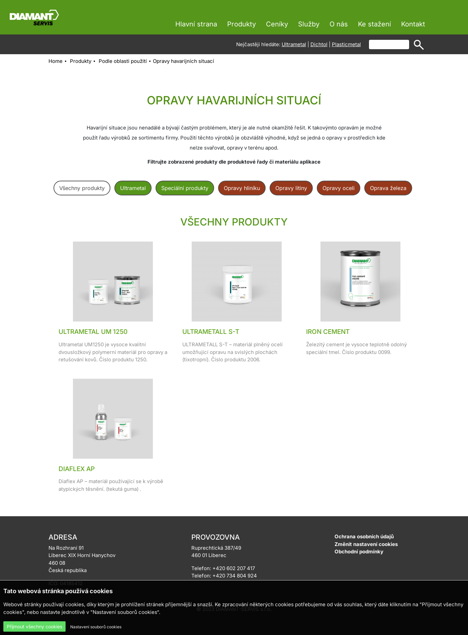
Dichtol (318, 44)
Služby (308, 24)
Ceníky (277, 24)
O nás (339, 24)
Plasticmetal (346, 44)
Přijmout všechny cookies (34, 626)
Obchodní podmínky (359, 551)
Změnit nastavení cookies (366, 544)
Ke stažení (374, 24)
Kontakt (413, 24)
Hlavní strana (196, 24)
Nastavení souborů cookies (95, 626)
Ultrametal (294, 44)
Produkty (241, 24)
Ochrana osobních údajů (364, 536)
